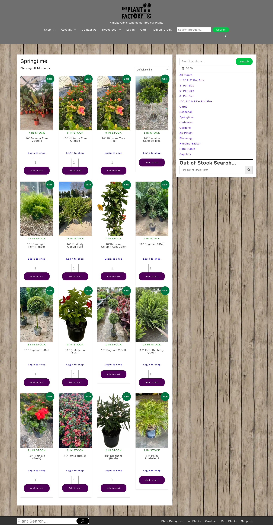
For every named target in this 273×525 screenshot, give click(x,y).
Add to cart (36, 170)
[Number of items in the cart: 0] (226, 35)
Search (221, 29)
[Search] (82, 521)
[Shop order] (151, 69)
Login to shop (37, 153)
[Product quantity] (36, 163)
